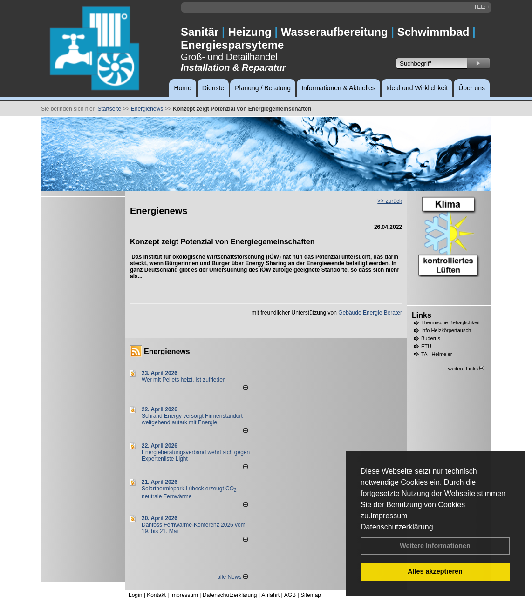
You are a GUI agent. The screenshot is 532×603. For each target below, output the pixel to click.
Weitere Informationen (435, 545)
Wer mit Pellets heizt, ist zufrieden (184, 379)
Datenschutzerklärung (397, 527)
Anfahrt (270, 595)
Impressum (388, 516)
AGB (290, 595)
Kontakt (156, 595)
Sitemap (310, 595)
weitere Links (466, 368)
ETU (426, 346)
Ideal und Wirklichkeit (417, 88)
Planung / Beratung (263, 88)
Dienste (213, 88)
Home (182, 88)
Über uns (471, 88)
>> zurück (389, 201)
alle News (232, 577)
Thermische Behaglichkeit (450, 322)
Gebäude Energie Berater (370, 312)
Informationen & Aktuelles (338, 88)
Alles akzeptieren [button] (435, 571)
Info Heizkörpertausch (446, 330)
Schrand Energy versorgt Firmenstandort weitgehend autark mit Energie (192, 419)
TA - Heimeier (436, 354)
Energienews (167, 351)
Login (135, 595)
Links (421, 315)
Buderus (430, 338)
